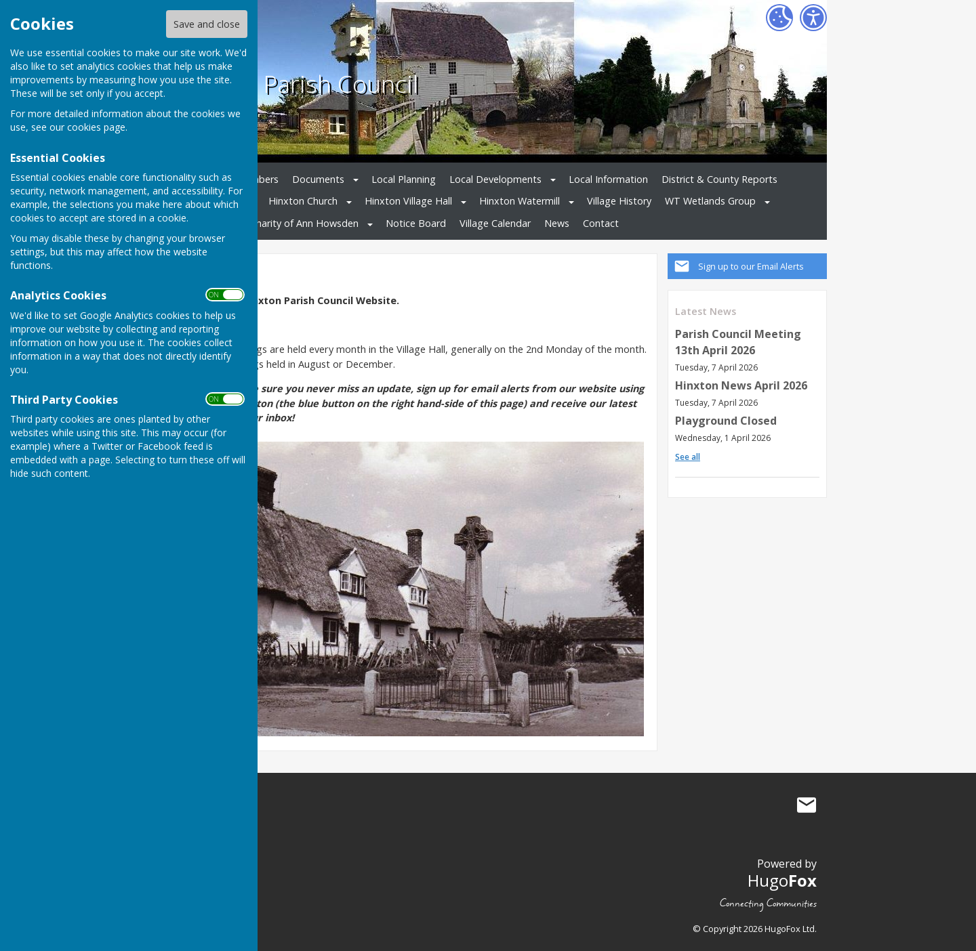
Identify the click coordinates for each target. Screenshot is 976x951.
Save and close (207, 24)
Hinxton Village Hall (408, 200)
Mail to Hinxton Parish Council (806, 805)
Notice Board (416, 223)
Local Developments (495, 179)
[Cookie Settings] (779, 17)
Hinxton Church (303, 200)
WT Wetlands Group (710, 200)
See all (687, 457)
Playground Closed (726, 420)
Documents (318, 179)
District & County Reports (719, 179)
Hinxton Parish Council (294, 83)
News (556, 223)
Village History (619, 200)
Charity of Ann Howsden (304, 223)
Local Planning (403, 179)
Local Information (608, 179)
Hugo (782, 880)
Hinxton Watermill (519, 200)
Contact (601, 223)
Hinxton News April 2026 (741, 385)
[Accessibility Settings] (813, 17)
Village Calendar (495, 223)
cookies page (96, 127)
